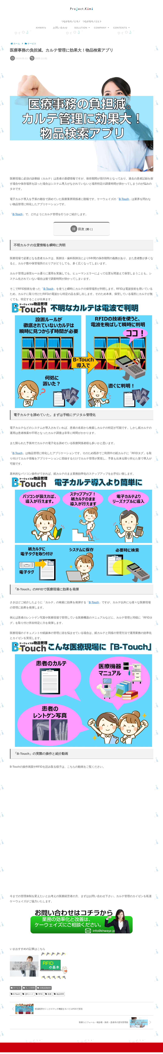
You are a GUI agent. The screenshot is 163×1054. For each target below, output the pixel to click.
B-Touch (124, 199)
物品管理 (59, 994)
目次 (81, 229)
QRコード (27, 994)
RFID (39, 994)
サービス (16, 988)
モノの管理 (29, 988)
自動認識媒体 (44, 988)
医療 (48, 994)
